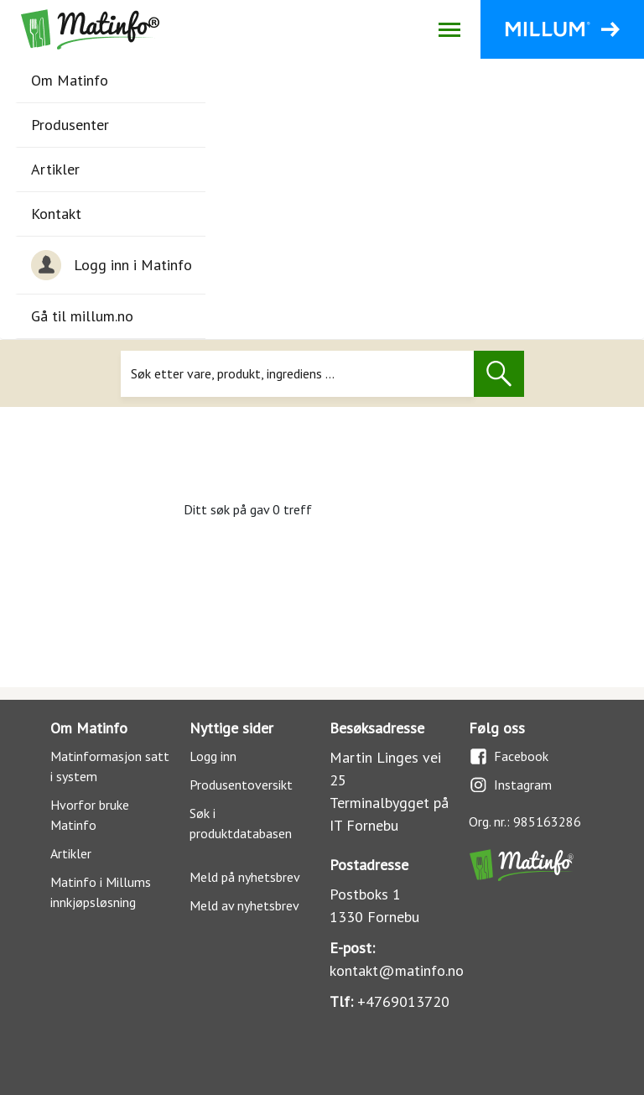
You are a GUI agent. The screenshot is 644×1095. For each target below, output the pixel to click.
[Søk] (297, 374)
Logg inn (213, 756)
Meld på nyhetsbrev (245, 876)
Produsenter (70, 124)
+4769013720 (403, 1001)
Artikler (55, 169)
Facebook (508, 756)
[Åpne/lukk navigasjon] (449, 29)
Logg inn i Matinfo (111, 265)
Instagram (510, 785)
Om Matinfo (69, 80)
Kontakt (56, 213)
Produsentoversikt (241, 784)
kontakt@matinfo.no (397, 970)
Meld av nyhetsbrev (244, 905)
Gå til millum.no (82, 316)
